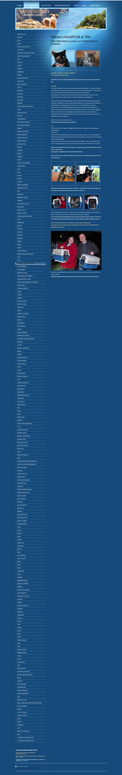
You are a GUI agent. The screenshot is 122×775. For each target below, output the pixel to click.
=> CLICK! (20, 757)
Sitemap (26, 766)
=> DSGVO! (25, 760)
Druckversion (19, 766)
